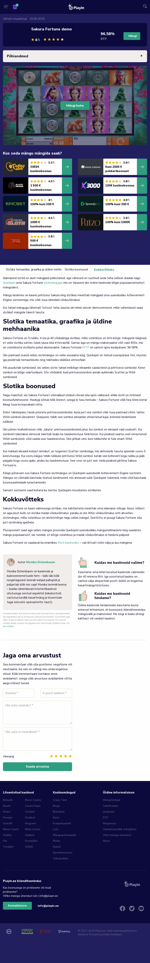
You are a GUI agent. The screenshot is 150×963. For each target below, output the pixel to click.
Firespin (7, 817)
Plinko (56, 841)
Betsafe (8, 800)
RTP (86, 347)
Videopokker (61, 858)
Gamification (110, 806)
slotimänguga (53, 283)
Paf (5, 841)
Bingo (56, 806)
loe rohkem (8, 626)
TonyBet (8, 847)
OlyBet (7, 835)
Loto (55, 829)
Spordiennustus (62, 852)
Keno (56, 817)
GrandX (7, 823)
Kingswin (30, 823)
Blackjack (59, 812)
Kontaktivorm (17, 905)
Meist (106, 841)
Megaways (109, 823)
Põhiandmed (75, 56)
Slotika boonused (76, 269)
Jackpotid (108, 812)
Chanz (7, 812)
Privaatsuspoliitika (99, 934)
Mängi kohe (75, 105)
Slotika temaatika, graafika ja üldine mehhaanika (37, 269)
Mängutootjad (111, 800)
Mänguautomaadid (64, 835)
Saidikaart (116, 934)
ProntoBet (31, 841)
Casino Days (32, 806)
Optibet (29, 835)
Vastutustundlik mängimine (120, 829)
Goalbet (30, 817)
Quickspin (9, 283)
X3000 (29, 847)
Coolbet (30, 812)
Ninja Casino (32, 829)
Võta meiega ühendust (117, 835)
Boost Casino (33, 800)
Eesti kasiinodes (68, 543)
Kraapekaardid (62, 823)
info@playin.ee (48, 906)
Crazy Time (60, 800)
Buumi (7, 806)
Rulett (57, 847)
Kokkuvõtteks (104, 270)
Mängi (133, 36)
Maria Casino (11, 829)
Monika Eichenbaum (40, 562)
